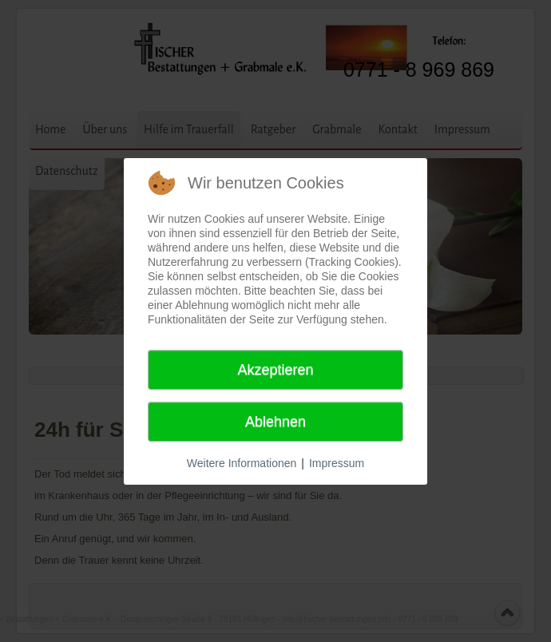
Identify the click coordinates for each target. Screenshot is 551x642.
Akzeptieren (275, 370)
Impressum (336, 463)
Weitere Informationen (241, 463)
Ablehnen (275, 422)
